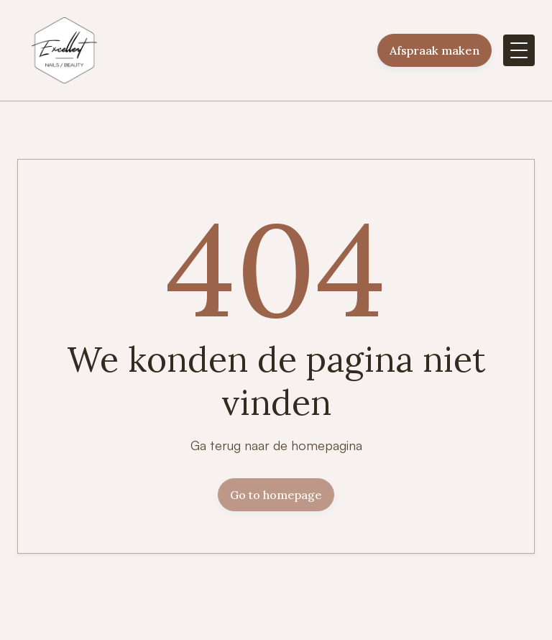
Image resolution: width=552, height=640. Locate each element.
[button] (519, 50)
